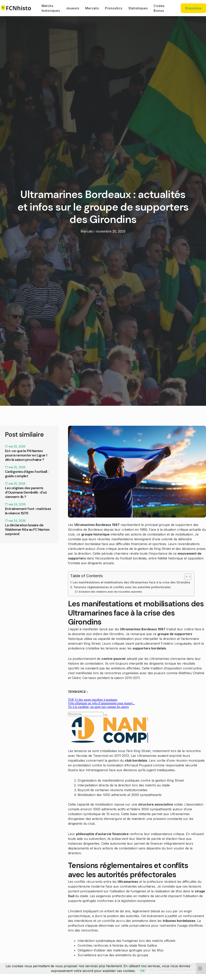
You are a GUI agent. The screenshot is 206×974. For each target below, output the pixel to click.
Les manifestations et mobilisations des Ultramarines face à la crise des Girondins (131, 582)
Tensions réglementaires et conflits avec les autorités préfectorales (122, 587)
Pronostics (113, 8)
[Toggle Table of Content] (185, 576)
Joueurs (72, 8)
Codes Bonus (159, 8)
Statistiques (138, 8)
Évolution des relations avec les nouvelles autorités (110, 591)
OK (142, 971)
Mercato (92, 8)
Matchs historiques (51, 8)
